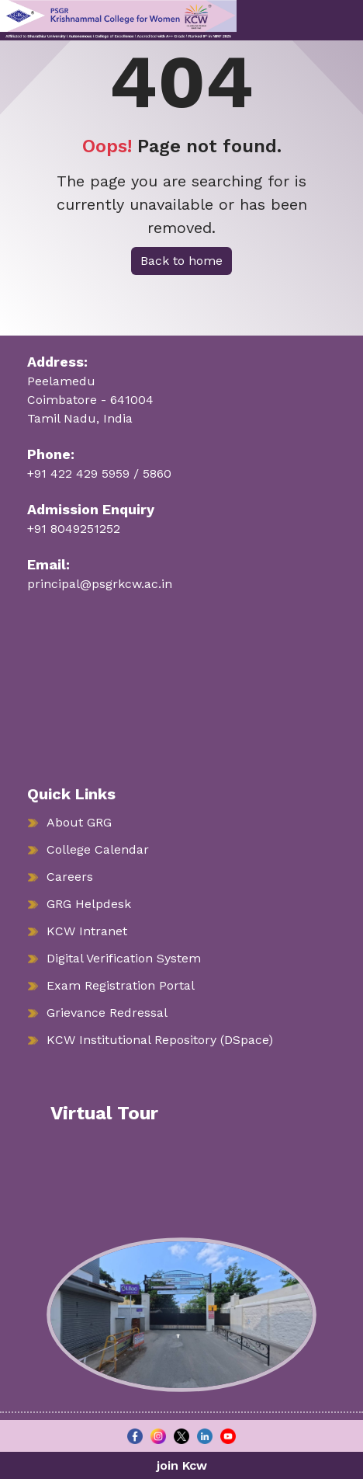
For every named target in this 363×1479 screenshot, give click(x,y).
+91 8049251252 (73, 528)
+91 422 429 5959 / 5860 (99, 473)
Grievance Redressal (107, 1012)
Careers (70, 876)
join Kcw (182, 1465)
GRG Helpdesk (89, 903)
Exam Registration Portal (121, 985)
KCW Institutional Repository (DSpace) (160, 1039)
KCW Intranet (87, 931)
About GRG (79, 822)
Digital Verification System (124, 958)
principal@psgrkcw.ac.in (99, 583)
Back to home (181, 260)
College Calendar (98, 849)
